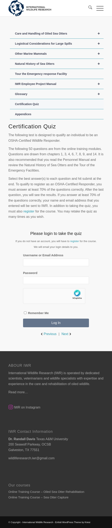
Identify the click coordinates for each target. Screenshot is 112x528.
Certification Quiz (27, 104)
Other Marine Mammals (59, 54)
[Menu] (98, 8)
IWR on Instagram (24, 407)
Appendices (23, 114)
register (28, 211)
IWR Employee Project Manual (59, 84)
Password (30, 273)
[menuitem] (88, 8)
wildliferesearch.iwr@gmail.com (31, 458)
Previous (48, 334)
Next (67, 334)
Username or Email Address (43, 255)
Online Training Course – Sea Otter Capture (38, 497)
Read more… (18, 392)
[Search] (88, 8)
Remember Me (36, 313)
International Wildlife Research (37, 522)
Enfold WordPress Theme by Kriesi (72, 522)
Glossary (59, 94)
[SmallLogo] (46, 8)
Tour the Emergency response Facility (41, 73)
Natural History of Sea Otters (59, 64)
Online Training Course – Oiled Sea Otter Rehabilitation (46, 491)
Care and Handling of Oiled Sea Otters (59, 33)
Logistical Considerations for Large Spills (59, 44)
